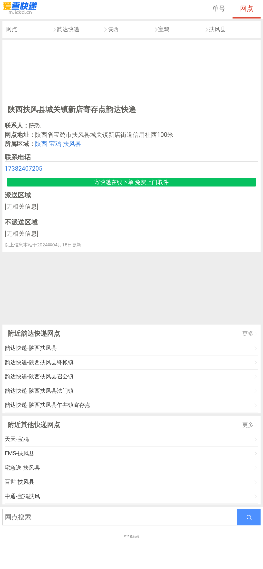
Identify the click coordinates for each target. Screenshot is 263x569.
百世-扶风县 (19, 482)
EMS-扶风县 (19, 453)
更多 (247, 333)
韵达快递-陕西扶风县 (31, 348)
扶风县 (217, 29)
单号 (218, 8)
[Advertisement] (131, 71)
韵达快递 (68, 29)
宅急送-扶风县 (22, 468)
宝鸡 (163, 29)
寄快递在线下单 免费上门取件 (131, 182)
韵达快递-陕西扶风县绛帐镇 (39, 362)
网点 (246, 8)
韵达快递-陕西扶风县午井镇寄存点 (47, 405)
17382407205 (23, 168)
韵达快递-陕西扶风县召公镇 (39, 376)
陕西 (113, 29)
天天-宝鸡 (17, 439)
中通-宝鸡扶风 (22, 496)
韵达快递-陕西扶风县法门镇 (39, 391)
